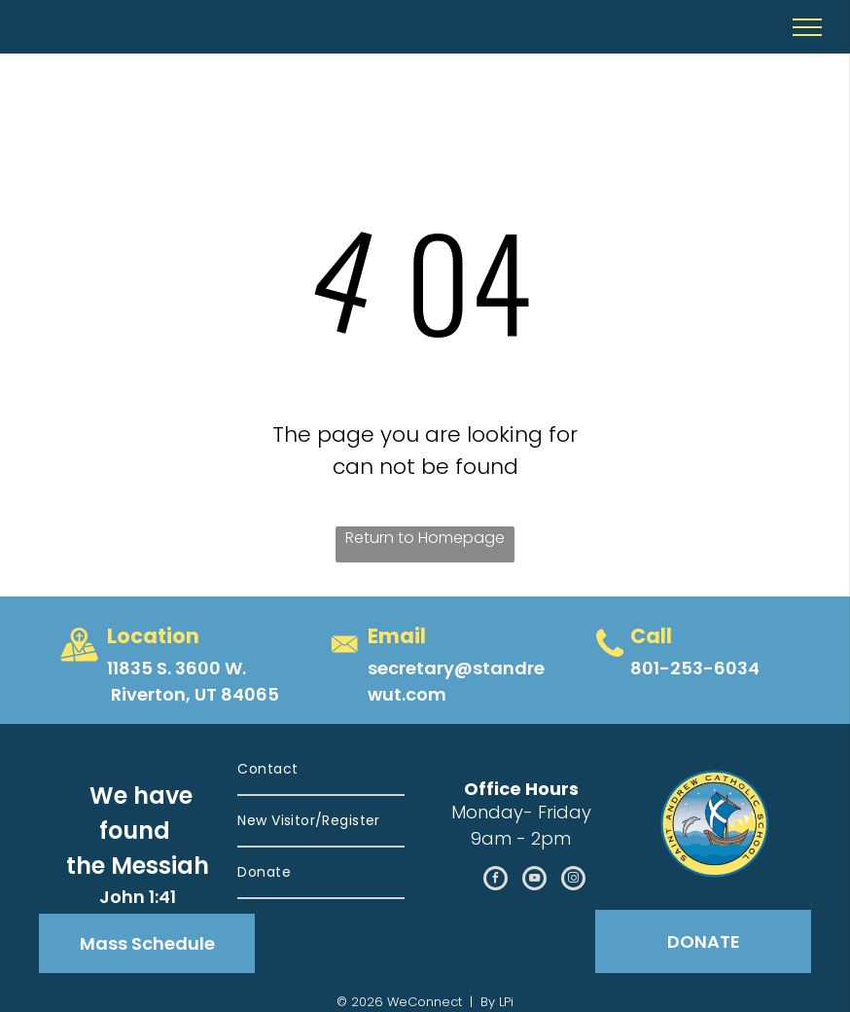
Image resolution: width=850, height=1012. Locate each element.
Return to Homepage (425, 537)
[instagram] (573, 880)
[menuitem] (321, 770)
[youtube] (534, 880)
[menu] (807, 27)
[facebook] (495, 880)
